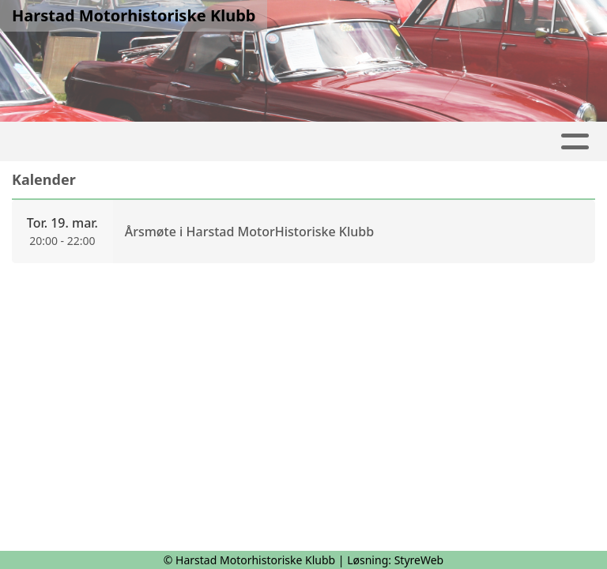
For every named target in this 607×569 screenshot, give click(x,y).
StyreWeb (419, 559)
